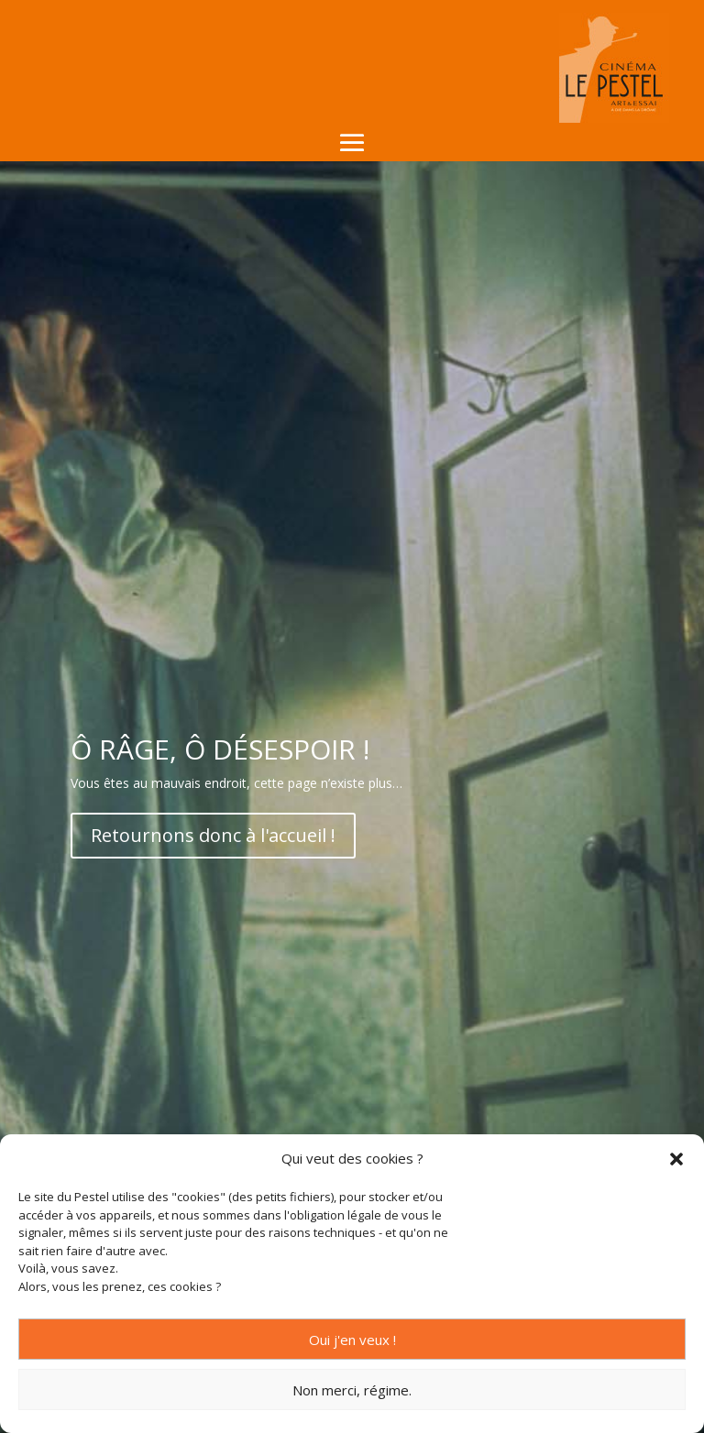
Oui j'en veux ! (352, 1339)
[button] (676, 1159)
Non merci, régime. (352, 1390)
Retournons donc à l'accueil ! (213, 835)
